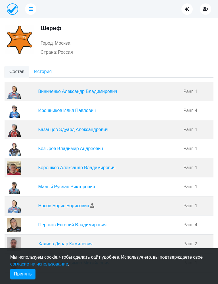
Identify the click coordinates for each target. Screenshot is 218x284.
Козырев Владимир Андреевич (70, 148)
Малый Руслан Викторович (66, 186)
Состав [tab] (16, 71)
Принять (23, 274)
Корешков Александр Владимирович (76, 167)
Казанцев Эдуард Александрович (73, 129)
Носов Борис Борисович (63, 205)
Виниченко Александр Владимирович (77, 91)
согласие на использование (39, 264)
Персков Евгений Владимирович (72, 224)
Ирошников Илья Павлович (67, 110)
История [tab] (43, 71)
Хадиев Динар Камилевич (65, 244)
